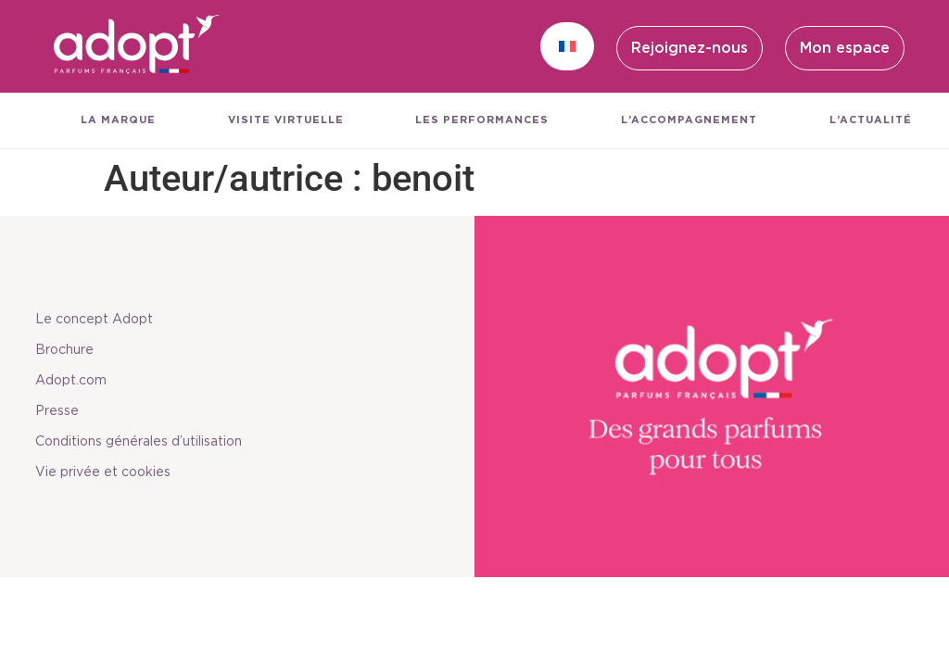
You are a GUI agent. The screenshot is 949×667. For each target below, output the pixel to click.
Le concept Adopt (99, 319)
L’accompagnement (689, 120)
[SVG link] (137, 46)
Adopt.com (76, 380)
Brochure (70, 350)
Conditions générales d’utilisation (144, 441)
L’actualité (870, 120)
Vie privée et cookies (108, 472)
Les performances (482, 120)
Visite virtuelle (286, 120)
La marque (118, 120)
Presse (62, 411)
